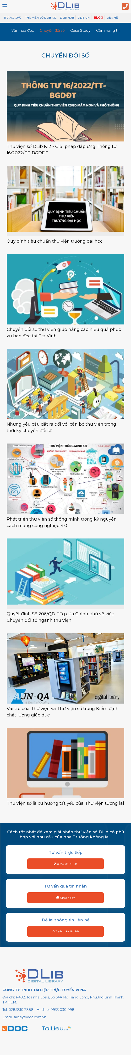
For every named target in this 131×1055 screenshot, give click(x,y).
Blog (98, 17)
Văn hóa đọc (22, 30)
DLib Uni (84, 17)
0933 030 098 (65, 864)
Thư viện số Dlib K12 (40, 17)
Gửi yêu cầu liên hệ (65, 931)
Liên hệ (112, 17)
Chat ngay (65, 897)
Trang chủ (13, 17)
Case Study (80, 30)
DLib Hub (67, 17)
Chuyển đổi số (52, 30)
